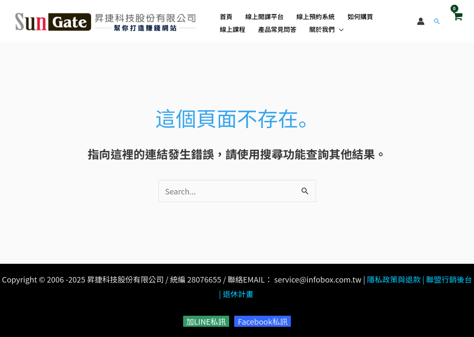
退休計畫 (238, 293)
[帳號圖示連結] (421, 21)
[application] (339, 29)
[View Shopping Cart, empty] (457, 21)
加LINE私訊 (206, 321)
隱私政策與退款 (394, 279)
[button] (437, 21)
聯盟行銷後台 (449, 279)
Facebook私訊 (262, 321)
